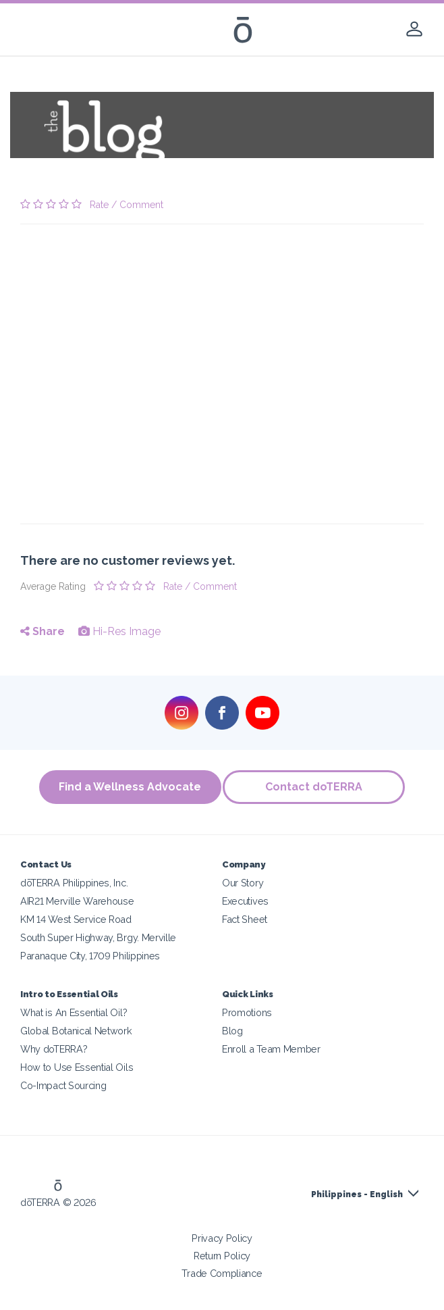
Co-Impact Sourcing (63, 1085)
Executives (245, 901)
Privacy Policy (222, 1238)
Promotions (247, 1012)
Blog (232, 1030)
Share (42, 631)
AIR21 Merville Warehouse (77, 901)
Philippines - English (357, 1194)
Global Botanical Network (76, 1030)
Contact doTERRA (316, 786)
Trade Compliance (222, 1273)
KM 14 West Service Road (76, 919)
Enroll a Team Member (271, 1049)
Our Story (242, 882)
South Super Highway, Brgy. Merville (98, 937)
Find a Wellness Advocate (128, 786)
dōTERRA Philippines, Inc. (74, 882)
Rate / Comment (126, 204)
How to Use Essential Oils (76, 1067)
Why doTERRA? (53, 1049)
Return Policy (222, 1255)
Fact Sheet (244, 919)
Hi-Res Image (119, 631)
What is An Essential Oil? (73, 1012)
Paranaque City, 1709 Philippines (90, 955)
